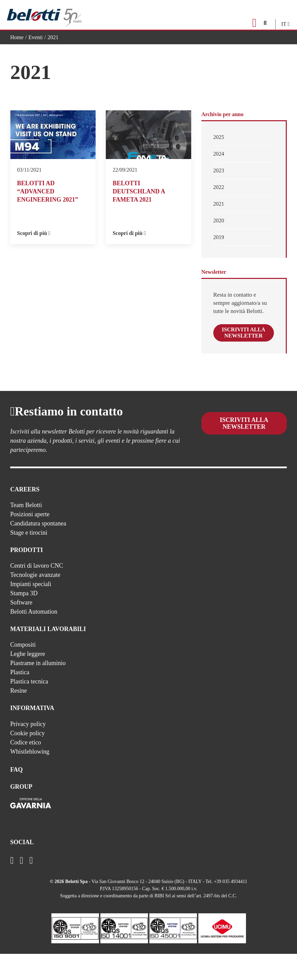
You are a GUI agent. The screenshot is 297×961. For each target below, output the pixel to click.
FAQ (16, 776)
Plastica (19, 679)
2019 (218, 237)
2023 (218, 170)
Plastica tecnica (29, 688)
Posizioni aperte (29, 521)
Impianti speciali (30, 590)
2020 (218, 220)
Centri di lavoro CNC (36, 572)
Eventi (36, 37)
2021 (218, 204)
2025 (218, 137)
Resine (18, 697)
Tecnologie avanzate (35, 581)
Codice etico (25, 749)
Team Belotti (26, 511)
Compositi (23, 651)
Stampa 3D (24, 600)
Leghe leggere (27, 660)
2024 (218, 154)
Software (21, 609)
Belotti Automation (33, 618)
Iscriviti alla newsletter (245, 336)
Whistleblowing (29, 758)
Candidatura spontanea (38, 530)
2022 (218, 187)
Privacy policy (28, 730)
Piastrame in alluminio (38, 669)
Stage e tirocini (28, 539)
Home (16, 37)
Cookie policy (27, 740)
